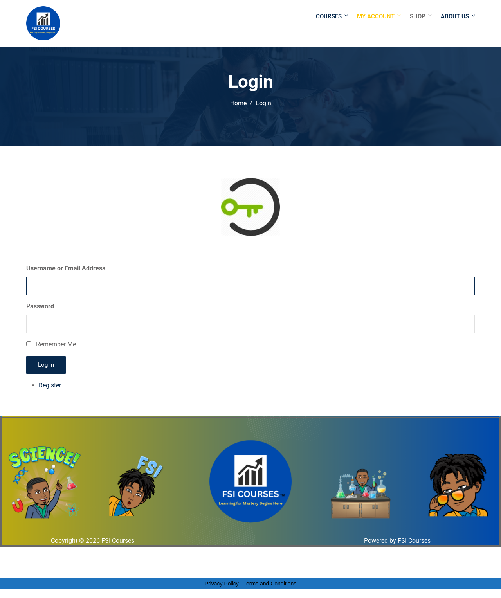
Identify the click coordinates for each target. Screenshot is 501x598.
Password (40, 306)
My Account (379, 16)
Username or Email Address (65, 268)
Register (50, 385)
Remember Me (56, 344)
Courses (332, 16)
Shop (421, 16)
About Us (458, 16)
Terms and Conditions (269, 583)
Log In (46, 364)
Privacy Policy (222, 583)
